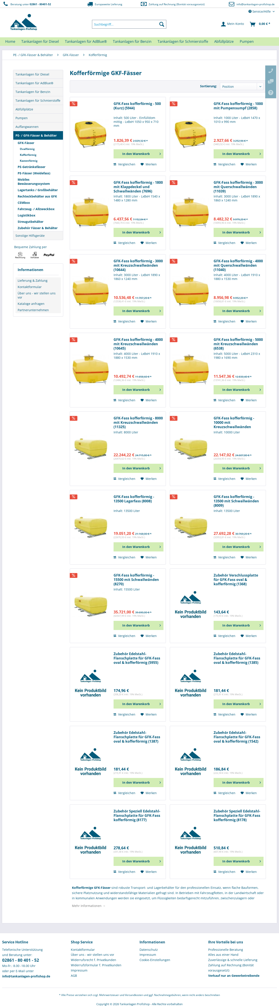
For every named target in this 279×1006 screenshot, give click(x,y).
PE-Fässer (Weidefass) (34, 173)
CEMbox (24, 203)
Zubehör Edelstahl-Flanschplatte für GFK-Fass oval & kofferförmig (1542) (237, 737)
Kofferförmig (28, 155)
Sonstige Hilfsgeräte (30, 235)
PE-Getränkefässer (31, 167)
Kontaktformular (30, 287)
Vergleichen (124, 164)
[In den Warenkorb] (138, 153)
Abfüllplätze (24, 109)
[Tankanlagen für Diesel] (40, 41)
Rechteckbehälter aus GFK (37, 196)
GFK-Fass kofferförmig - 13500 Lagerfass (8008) (134, 498)
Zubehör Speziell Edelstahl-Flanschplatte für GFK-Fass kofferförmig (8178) (237, 815)
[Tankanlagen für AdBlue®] (86, 41)
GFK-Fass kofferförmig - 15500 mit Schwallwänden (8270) (136, 579)
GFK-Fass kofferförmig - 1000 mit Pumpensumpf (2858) (238, 105)
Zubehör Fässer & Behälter (38, 228)
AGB (74, 975)
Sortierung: (208, 86)
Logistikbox (26, 215)
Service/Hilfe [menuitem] (260, 11)
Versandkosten (134, 995)
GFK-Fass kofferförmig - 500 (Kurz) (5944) (137, 105)
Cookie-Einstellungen (155, 960)
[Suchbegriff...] (129, 24)
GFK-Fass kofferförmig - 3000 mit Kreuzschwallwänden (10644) (138, 265)
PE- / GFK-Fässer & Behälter (36, 135)
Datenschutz (149, 950)
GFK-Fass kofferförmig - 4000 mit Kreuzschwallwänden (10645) (138, 344)
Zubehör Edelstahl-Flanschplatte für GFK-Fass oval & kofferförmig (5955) (137, 658)
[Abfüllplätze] (224, 41)
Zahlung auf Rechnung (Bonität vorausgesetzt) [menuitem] (231, 967)
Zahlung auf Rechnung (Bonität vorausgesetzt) (172, 4)
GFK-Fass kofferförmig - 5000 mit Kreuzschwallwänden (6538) (238, 344)
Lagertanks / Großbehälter (38, 190)
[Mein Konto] (232, 24)
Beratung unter (26, 4)
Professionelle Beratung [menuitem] (225, 950)
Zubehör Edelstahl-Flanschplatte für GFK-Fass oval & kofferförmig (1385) (237, 658)
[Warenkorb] (260, 24)
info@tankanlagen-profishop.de (255, 4)
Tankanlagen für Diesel (32, 74)
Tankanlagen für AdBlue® (34, 83)
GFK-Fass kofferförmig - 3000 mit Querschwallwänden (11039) (238, 187)
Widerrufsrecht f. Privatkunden (93, 960)
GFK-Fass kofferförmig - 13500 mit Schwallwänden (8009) (236, 501)
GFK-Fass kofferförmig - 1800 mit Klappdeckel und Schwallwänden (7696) (138, 187)
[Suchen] (161, 24)
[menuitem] (129, 24)
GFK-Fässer (26, 143)
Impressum (79, 970)
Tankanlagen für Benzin (32, 92)
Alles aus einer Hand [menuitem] (223, 955)
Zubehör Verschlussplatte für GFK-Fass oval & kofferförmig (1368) (236, 579)
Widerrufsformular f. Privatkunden (96, 965)
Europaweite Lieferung (104, 4)
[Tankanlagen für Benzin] (132, 41)
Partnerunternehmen (33, 310)
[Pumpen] (247, 41)
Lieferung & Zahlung (33, 280)
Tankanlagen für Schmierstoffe (37, 100)
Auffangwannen (27, 127)
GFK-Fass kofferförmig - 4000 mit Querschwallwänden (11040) (238, 265)
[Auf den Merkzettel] (149, 164)
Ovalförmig (27, 149)
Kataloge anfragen (31, 304)
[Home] (10, 41)
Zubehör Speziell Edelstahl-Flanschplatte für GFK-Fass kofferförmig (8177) (137, 815)
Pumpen (21, 118)
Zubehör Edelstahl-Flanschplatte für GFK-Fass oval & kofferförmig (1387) (137, 737)
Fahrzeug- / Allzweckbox (36, 209)
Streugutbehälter (30, 222)
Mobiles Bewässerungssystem (34, 181)
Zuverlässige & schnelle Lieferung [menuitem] (232, 960)
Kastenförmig (28, 161)
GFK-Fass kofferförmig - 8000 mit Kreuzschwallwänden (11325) (138, 422)
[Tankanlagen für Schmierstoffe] (183, 41)
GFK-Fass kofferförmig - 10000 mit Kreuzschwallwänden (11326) (234, 422)
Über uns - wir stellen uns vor (37, 295)
